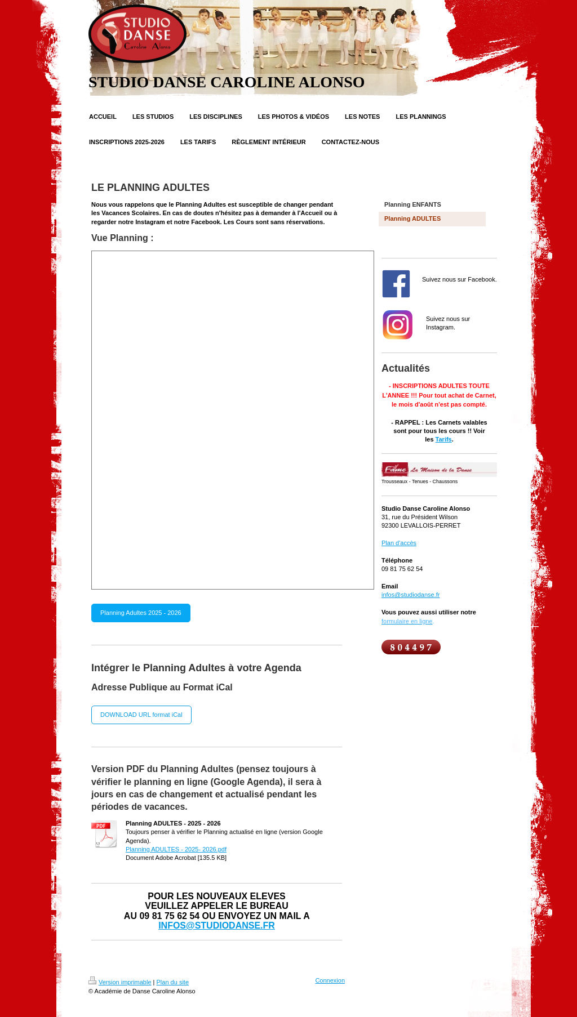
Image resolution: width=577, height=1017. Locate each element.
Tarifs (444, 439)
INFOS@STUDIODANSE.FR (216, 925)
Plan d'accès (398, 542)
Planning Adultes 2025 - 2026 (140, 612)
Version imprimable (120, 982)
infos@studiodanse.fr (410, 594)
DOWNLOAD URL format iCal (141, 714)
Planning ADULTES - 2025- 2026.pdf (176, 849)
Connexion (330, 980)
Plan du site (173, 982)
